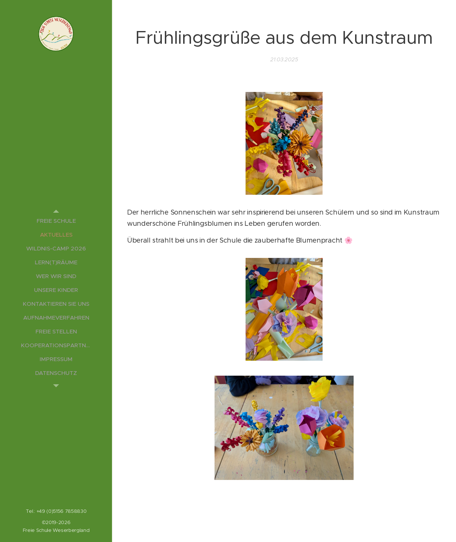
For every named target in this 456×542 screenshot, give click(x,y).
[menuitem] (56, 220)
